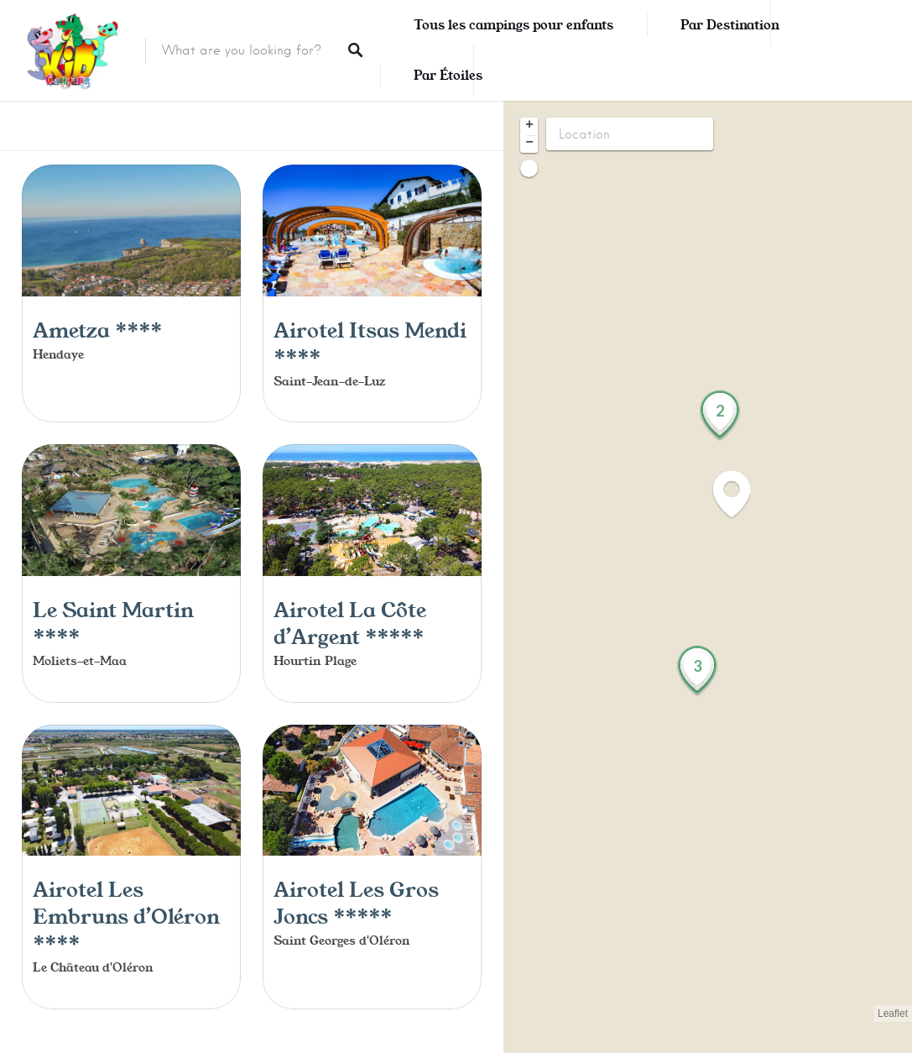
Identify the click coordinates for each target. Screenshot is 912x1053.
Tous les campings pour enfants (513, 25)
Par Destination (729, 25)
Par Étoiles (448, 75)
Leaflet (893, 1013)
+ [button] (529, 126)
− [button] (529, 143)
